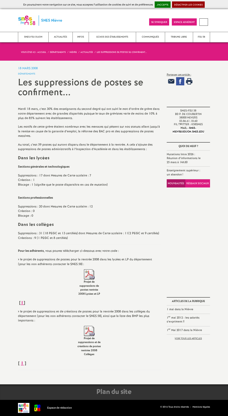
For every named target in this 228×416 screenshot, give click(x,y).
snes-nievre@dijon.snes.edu (188, 130)
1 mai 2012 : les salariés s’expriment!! (183, 319)
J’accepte (163, 5)
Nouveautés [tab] (176, 183)
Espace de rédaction (59, 408)
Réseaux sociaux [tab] (197, 183)
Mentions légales (201, 407)
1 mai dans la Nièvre (180, 309)
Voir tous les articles (188, 338)
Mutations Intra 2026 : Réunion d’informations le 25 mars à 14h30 (184, 158)
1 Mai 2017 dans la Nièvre (184, 330)
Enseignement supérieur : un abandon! (183, 172)
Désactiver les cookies (188, 5)
